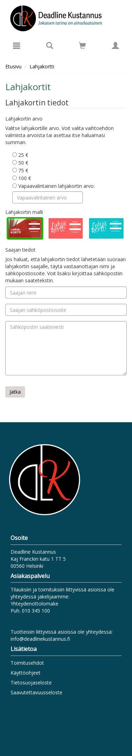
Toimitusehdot (27, 662)
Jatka (15, 391)
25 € (20, 155)
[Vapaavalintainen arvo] (47, 197)
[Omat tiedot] (115, 45)
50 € (20, 162)
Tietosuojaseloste (31, 682)
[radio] (25, 228)
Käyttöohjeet (25, 672)
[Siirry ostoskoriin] (82, 45)
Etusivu (13, 66)
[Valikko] (16, 45)
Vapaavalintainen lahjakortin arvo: (53, 186)
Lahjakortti (42, 66)
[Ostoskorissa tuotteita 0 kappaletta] (82, 46)
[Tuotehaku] (49, 45)
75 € (20, 170)
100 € (21, 178)
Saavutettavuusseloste (36, 692)
